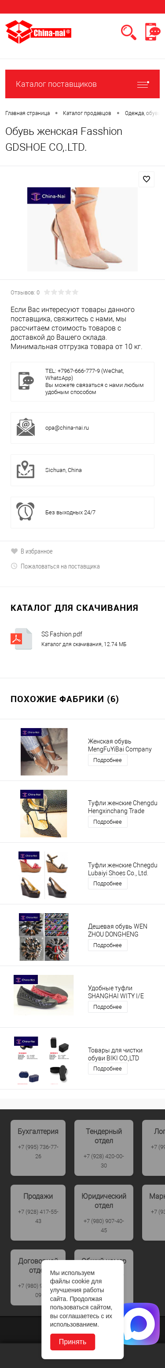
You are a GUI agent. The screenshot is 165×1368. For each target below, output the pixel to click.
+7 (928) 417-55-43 (38, 1216)
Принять (73, 1342)
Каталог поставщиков (82, 84)
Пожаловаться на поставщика (55, 565)
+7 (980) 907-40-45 (104, 1226)
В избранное (32, 550)
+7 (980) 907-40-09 (38, 1290)
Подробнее (107, 760)
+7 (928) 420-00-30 (104, 1161)
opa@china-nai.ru (67, 427)
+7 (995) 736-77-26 (38, 1152)
